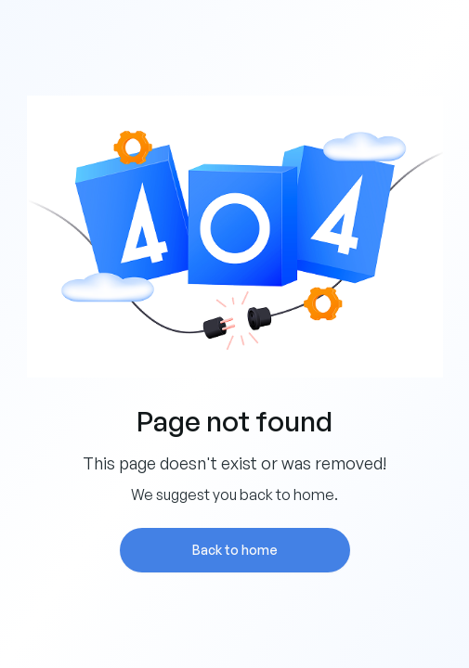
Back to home (235, 550)
